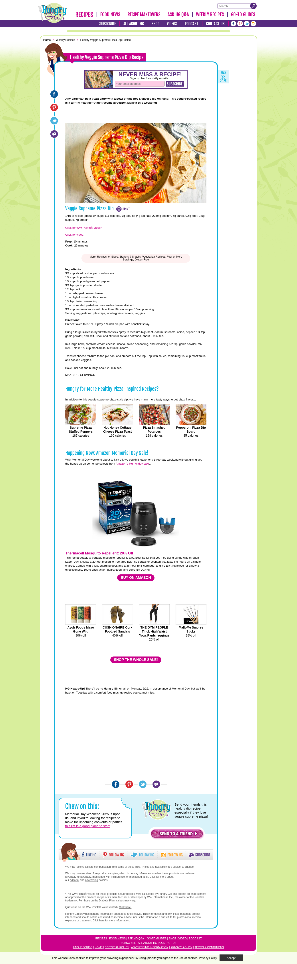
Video (182, 938)
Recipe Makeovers (144, 14)
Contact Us (215, 24)
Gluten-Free (142, 259)
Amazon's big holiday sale (132, 463)
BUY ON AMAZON (136, 578)
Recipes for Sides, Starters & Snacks (119, 256)
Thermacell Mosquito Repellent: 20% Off (99, 553)
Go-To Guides (243, 14)
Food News (110, 14)
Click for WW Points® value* (83, 227)
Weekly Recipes (210, 14)
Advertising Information (149, 947)
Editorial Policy (117, 947)
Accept (231, 958)
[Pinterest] (240, 24)
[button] (177, 835)
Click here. (125, 907)
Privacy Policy (181, 947)
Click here (98, 920)
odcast (196, 938)
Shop (155, 24)
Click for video (74, 234)
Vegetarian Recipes (153, 256)
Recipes (84, 14)
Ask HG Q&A (178, 14)
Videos (172, 24)
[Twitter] (246, 24)
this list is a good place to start (87, 826)
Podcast (192, 24)
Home (99, 947)
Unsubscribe (83, 947)
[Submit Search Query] (253, 5)
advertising (91, 880)
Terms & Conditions (209, 947)
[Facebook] (233, 24)
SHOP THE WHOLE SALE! (136, 660)
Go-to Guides (156, 938)
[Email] (54, 134)
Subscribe (107, 24)
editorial (74, 880)
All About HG (133, 24)
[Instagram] (253, 24)
